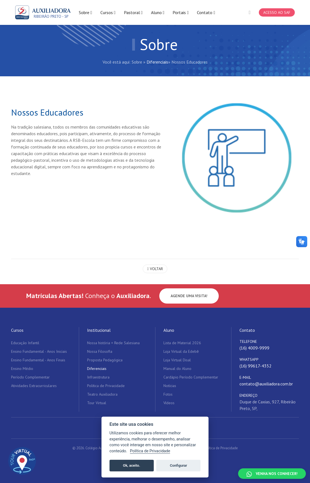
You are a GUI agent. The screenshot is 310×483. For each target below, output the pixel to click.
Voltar (155, 268)
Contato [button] (206, 12)
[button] (250, 12)
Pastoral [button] (133, 12)
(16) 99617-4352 (255, 366)
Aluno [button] (158, 12)
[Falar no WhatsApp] (272, 473)
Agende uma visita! (189, 295)
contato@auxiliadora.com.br (266, 384)
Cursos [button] (108, 12)
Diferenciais (157, 62)
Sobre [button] (85, 12)
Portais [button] (181, 12)
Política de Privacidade (221, 448)
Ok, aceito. (131, 465)
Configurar (178, 465)
